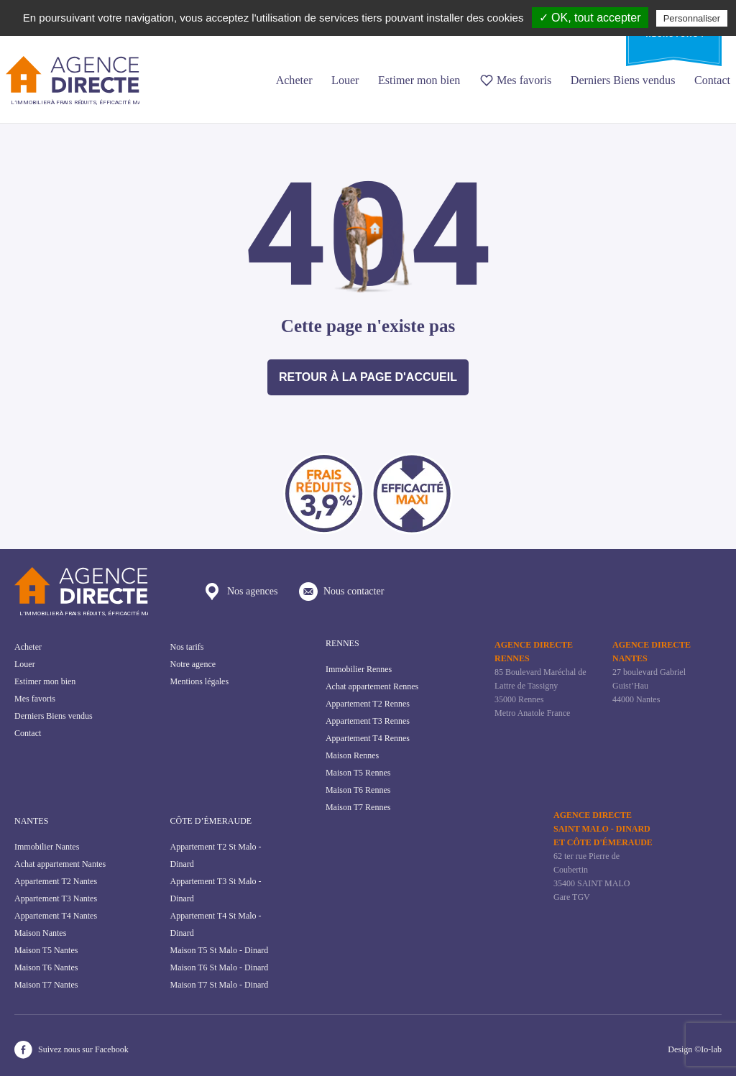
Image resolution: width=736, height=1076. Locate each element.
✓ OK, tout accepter (590, 18)
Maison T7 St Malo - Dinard (219, 985)
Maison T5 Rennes (358, 773)
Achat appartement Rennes (372, 686)
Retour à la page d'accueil (368, 377)
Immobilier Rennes (359, 669)
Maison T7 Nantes (46, 985)
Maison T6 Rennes (358, 790)
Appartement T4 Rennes (368, 738)
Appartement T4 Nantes (55, 916)
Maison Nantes (40, 933)
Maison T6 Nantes (46, 967)
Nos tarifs (186, 647)
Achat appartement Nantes (60, 864)
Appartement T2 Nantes (55, 881)
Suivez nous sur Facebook (71, 1050)
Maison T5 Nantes (46, 950)
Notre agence (193, 664)
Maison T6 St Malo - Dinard (219, 967)
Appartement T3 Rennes (368, 721)
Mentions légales (199, 681)
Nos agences (240, 591)
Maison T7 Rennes (358, 807)
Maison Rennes (352, 755)
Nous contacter (341, 591)
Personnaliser (692, 18)
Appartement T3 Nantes (55, 898)
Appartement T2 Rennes (368, 704)
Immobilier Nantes (46, 847)
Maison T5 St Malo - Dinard (219, 950)
